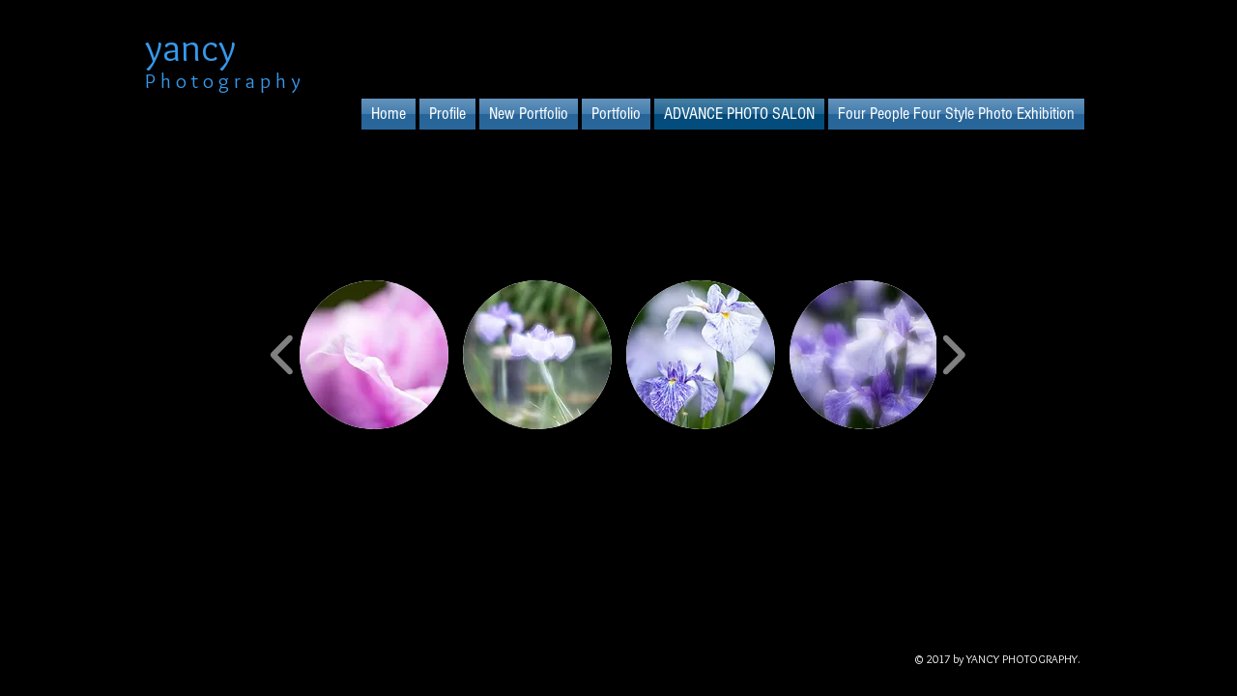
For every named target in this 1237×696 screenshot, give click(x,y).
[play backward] (282, 354)
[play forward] (953, 354)
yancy (190, 47)
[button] (374, 354)
